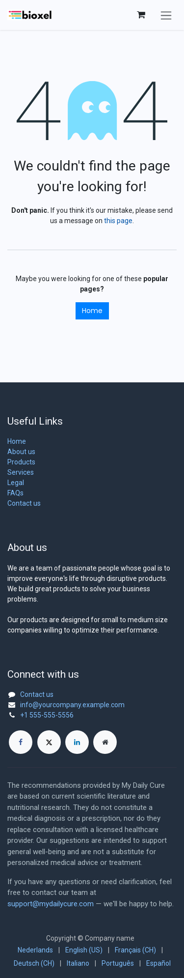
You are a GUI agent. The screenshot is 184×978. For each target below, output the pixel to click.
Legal (15, 483)
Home (92, 311)
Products (21, 462)
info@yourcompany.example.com (72, 705)
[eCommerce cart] (141, 15)
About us (21, 452)
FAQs (15, 493)
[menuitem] (35, 950)
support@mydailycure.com (50, 903)
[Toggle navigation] (166, 15)
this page (118, 221)
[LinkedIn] (77, 742)
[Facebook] (20, 742)
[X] (49, 742)
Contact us (24, 503)
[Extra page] (105, 742)
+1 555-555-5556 (47, 715)
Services (20, 472)
